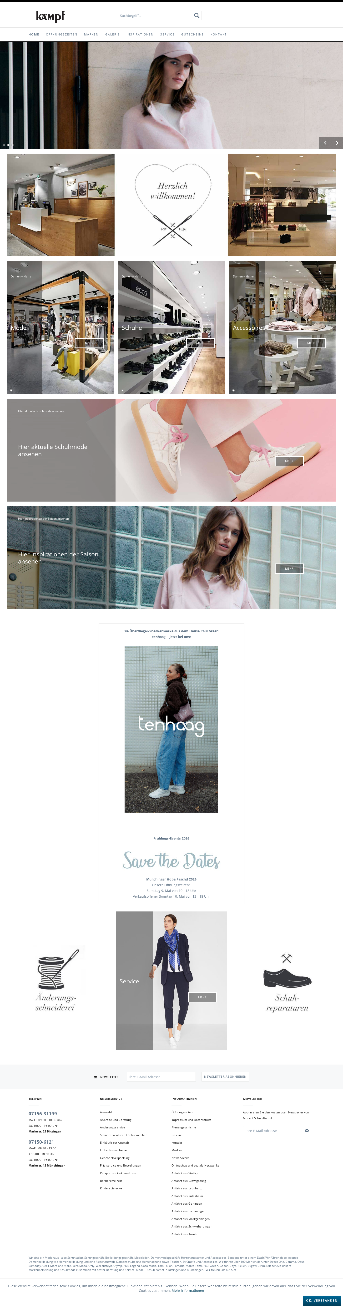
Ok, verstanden (322, 1300)
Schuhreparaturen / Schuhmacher (123, 1135)
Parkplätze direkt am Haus (118, 1173)
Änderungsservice (112, 1127)
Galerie (177, 1135)
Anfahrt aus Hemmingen (188, 1211)
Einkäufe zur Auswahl (115, 1143)
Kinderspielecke (111, 1188)
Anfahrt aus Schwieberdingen (192, 1226)
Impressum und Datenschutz (191, 1120)
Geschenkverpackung (115, 1158)
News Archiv (180, 1158)
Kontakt (177, 1143)
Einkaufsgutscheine (113, 1150)
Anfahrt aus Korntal (185, 1234)
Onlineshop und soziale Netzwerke (195, 1165)
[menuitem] (160, 15)
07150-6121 (41, 1142)
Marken (177, 1150)
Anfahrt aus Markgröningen (191, 1219)
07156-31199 (43, 1114)
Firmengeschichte (184, 1127)
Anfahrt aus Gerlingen (187, 1204)
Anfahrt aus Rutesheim (187, 1196)
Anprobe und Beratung (115, 1120)
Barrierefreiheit (111, 1181)
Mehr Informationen (188, 1290)
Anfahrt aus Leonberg (187, 1188)
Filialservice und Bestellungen (120, 1165)
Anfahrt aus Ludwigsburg (189, 1181)
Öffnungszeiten (182, 1112)
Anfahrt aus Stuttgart (186, 1173)
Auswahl (106, 1112)
